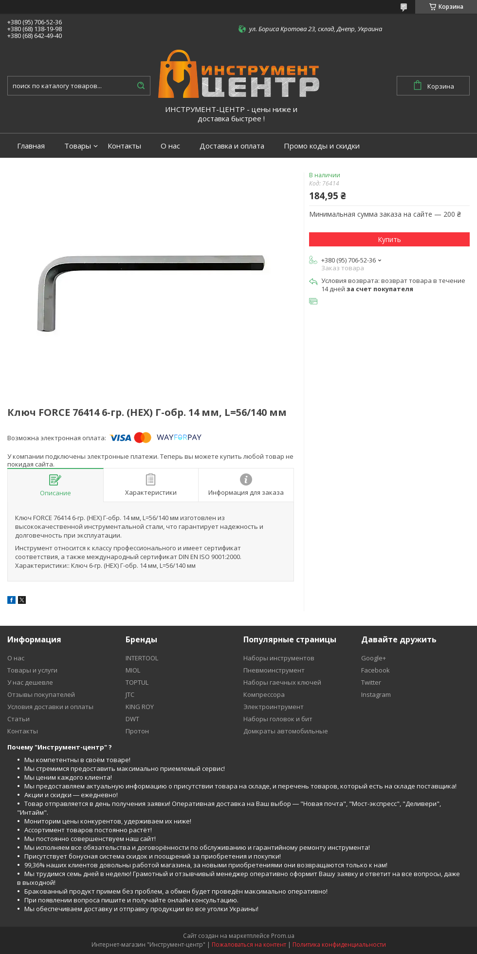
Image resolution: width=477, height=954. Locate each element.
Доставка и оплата (232, 146)
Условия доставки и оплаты (50, 706)
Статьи (18, 718)
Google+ (373, 658)
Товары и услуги (32, 670)
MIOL (133, 670)
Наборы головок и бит (277, 718)
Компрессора (264, 694)
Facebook (375, 670)
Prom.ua (282, 936)
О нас (170, 146)
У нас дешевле (30, 682)
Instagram (376, 694)
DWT (132, 718)
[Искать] (140, 85)
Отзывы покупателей (41, 694)
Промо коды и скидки (322, 146)
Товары (77, 146)
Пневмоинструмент (274, 670)
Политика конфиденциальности (339, 944)
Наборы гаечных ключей (282, 682)
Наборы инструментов (278, 658)
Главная (31, 146)
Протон (137, 731)
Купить (389, 239)
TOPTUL (137, 682)
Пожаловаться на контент (249, 944)
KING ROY (140, 706)
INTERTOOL (142, 658)
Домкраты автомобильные (285, 731)
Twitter (371, 682)
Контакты (124, 146)
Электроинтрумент (273, 706)
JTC (130, 694)
